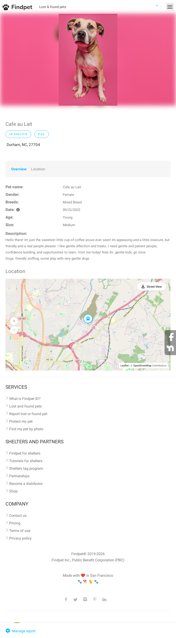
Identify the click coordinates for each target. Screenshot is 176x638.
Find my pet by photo (26, 429)
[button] (84, 314)
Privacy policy (20, 538)
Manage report (20, 631)
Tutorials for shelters (25, 461)
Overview (19, 169)
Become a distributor (26, 483)
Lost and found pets (25, 406)
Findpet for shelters (24, 453)
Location (38, 169)
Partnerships (19, 476)
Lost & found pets (52, 7)
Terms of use (19, 530)
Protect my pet (21, 421)
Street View (154, 286)
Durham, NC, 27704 (23, 144)
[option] (88, 60)
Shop (13, 491)
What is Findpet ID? (25, 398)
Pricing (14, 523)
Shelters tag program (26, 468)
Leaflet (125, 365)
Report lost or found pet (28, 414)
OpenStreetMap (142, 365)
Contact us (18, 515)
